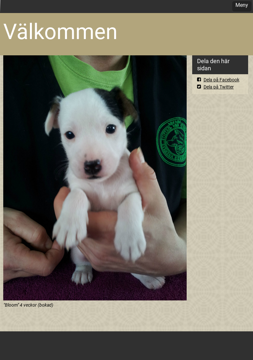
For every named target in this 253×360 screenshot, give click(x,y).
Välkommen (60, 31)
